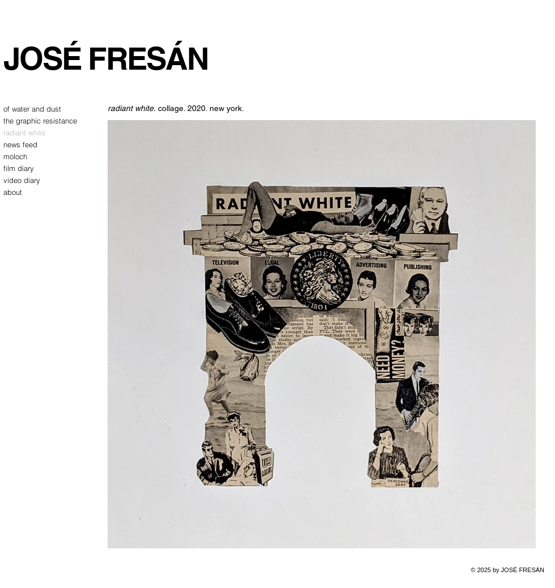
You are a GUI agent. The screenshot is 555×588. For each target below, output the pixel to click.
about (12, 192)
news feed (20, 144)
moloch (15, 156)
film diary (18, 168)
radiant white (24, 132)
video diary (21, 180)
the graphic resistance (31, 120)
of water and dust (31, 108)
